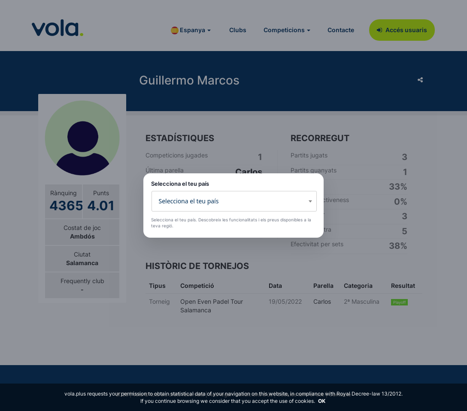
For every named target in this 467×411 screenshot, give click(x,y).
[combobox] (234, 201)
